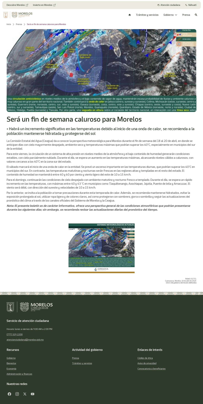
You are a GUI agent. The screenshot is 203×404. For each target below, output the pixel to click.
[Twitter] (25, 394)
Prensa (75, 358)
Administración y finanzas (19, 374)
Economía (11, 368)
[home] (19, 14)
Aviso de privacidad (146, 363)
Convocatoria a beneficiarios (151, 368)
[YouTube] (32, 394)
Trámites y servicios (82, 363)
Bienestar (11, 363)
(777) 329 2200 (15, 334)
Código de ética (145, 358)
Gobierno (11, 358)
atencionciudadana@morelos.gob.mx (25, 339)
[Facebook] (9, 394)
